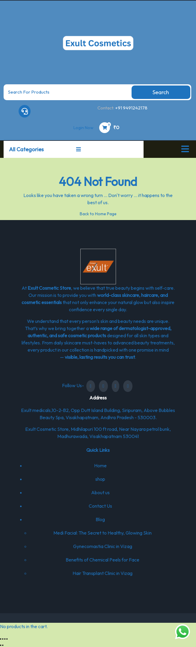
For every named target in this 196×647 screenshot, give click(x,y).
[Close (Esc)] (6, 639)
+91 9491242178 (131, 108)
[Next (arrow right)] (2, 645)
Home (100, 466)
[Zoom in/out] (0, 639)
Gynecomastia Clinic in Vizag (102, 546)
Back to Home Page (98, 213)
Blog (100, 519)
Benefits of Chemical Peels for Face (102, 560)
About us (100, 492)
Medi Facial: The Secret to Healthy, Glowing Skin (102, 533)
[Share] (4, 639)
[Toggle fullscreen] (2, 639)
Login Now (83, 127)
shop (100, 479)
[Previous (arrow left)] (0, 645)
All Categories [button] (45, 149)
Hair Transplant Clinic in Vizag (102, 573)
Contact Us (100, 506)
